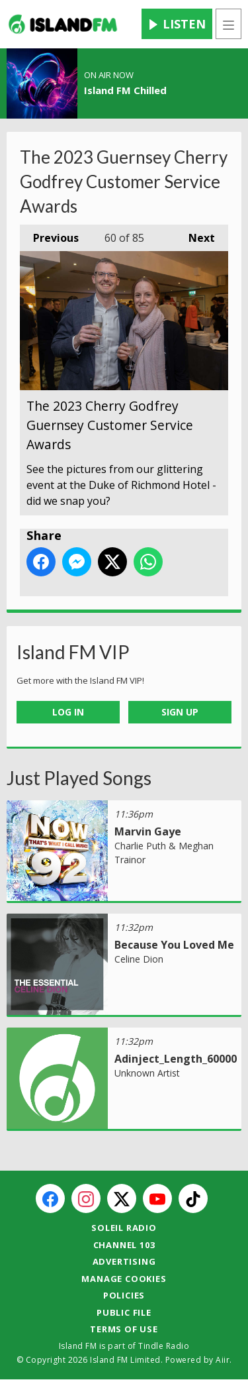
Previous (49, 235)
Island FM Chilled (125, 90)
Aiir (222, 1359)
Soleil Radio (124, 1228)
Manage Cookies (123, 1279)
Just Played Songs (79, 778)
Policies (124, 1295)
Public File (124, 1312)
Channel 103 (124, 1245)
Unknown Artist (147, 1073)
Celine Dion (138, 959)
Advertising (124, 1261)
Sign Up (179, 712)
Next (195, 235)
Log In (68, 712)
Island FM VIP (73, 652)
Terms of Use (124, 1329)
